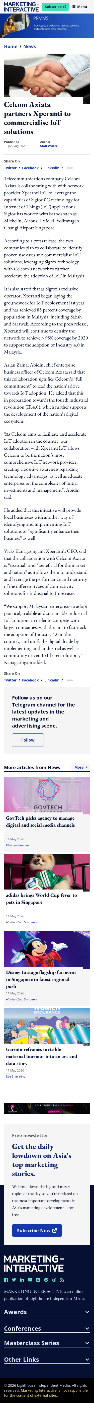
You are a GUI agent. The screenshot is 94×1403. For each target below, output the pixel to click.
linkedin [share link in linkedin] (51, 168)
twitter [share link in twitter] (10, 168)
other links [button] (46, 1359)
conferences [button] (46, 1328)
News (29, 46)
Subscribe (57, 7)
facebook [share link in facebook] (30, 168)
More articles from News (47, 767)
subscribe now (39, 1232)
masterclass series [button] (46, 1343)
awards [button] (46, 1312)
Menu (79, 6)
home (11, 46)
